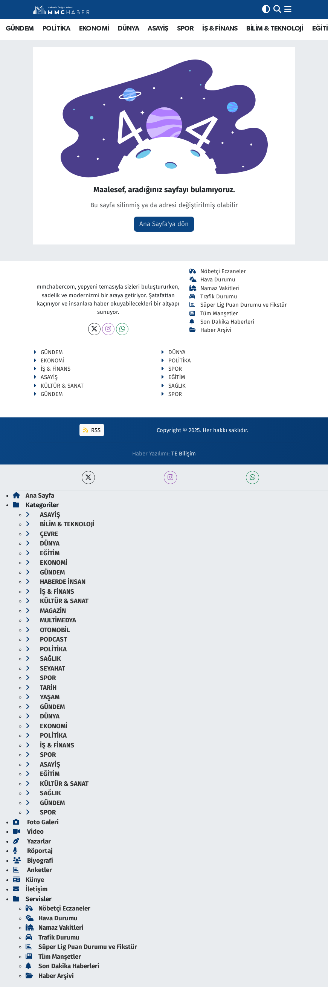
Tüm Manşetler (213, 313)
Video (28, 832)
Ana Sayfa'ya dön (164, 224)
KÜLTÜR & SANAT (58, 385)
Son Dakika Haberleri (221, 321)
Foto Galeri (36, 822)
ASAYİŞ (158, 28)
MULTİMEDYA (51, 620)
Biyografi (33, 861)
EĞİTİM (173, 377)
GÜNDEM (20, 28)
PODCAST (46, 639)
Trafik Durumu (213, 296)
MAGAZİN (46, 611)
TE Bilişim (183, 453)
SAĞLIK (173, 385)
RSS (92, 430)
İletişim (30, 889)
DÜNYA (128, 28)
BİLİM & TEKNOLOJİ (274, 28)
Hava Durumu (212, 279)
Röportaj (33, 851)
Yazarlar (32, 841)
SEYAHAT (45, 668)
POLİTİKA (56, 28)
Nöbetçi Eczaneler (217, 271)
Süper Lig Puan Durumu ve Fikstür (238, 304)
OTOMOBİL (48, 630)
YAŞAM (42, 697)
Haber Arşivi (210, 330)
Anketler (32, 870)
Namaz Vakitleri (214, 288)
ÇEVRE (42, 534)
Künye (28, 880)
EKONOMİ (94, 28)
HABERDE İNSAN (55, 582)
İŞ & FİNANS (219, 28)
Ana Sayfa (33, 496)
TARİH (41, 688)
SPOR (185, 28)
